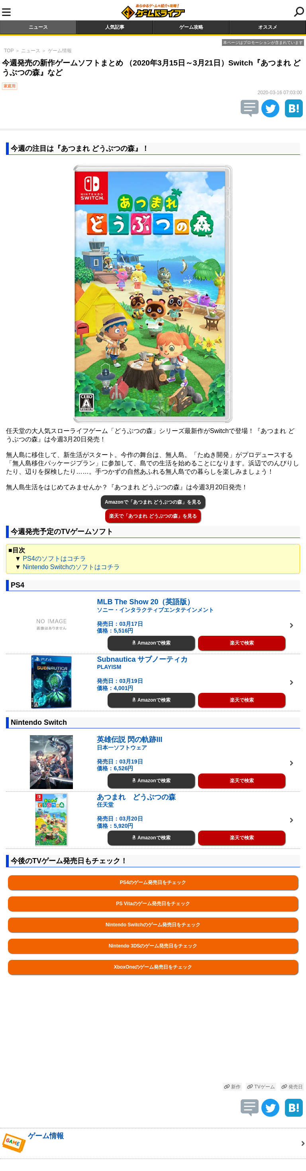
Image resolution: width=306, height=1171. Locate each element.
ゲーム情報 (60, 50)
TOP (9, 50)
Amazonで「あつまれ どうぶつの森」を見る (153, 502)
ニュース (38, 27)
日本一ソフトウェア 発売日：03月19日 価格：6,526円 (122, 758)
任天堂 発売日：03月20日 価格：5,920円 (120, 815)
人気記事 (114, 27)
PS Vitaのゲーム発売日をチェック (153, 903)
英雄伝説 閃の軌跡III (129, 740)
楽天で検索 (242, 643)
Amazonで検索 (151, 643)
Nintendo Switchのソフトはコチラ (71, 567)
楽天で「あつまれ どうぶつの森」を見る (152, 516)
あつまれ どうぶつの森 (136, 797)
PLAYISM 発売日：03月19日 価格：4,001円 (120, 677)
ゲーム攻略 (191, 27)
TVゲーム (261, 1087)
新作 (232, 1087)
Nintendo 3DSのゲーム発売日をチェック (153, 946)
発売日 (292, 1087)
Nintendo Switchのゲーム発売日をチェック (153, 925)
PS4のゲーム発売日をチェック (153, 882)
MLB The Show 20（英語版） (145, 602)
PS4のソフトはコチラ (54, 558)
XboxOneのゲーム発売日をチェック (153, 967)
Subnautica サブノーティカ (142, 659)
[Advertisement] (153, 1038)
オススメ (267, 27)
